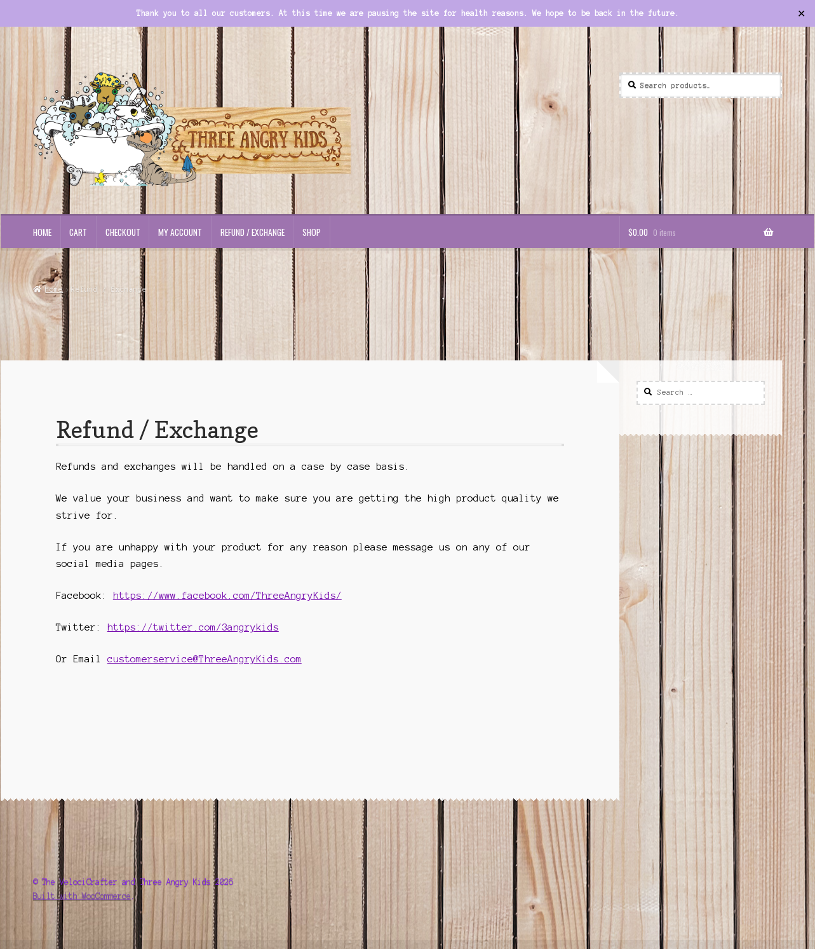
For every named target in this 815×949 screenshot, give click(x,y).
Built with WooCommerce (82, 896)
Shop (311, 232)
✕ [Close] (801, 12)
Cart (78, 232)
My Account (180, 232)
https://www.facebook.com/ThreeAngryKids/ (227, 596)
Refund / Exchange (252, 232)
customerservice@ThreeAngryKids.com (204, 659)
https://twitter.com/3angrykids (193, 627)
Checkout (122, 232)
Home (42, 232)
